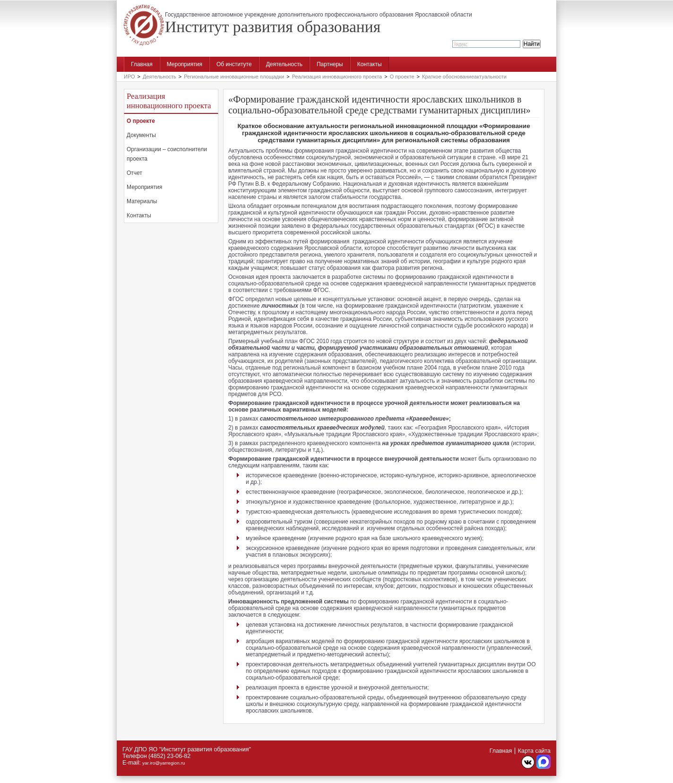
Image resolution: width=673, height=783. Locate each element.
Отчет (134, 173)
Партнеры (330, 64)
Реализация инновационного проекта (337, 76)
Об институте (234, 64)
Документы (141, 135)
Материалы (142, 201)
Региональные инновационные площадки (234, 76)
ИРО (129, 76)
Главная (142, 64)
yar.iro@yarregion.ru (163, 763)
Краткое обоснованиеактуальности (464, 76)
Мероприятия (184, 64)
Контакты (369, 64)
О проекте (402, 76)
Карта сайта (534, 751)
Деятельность (284, 64)
